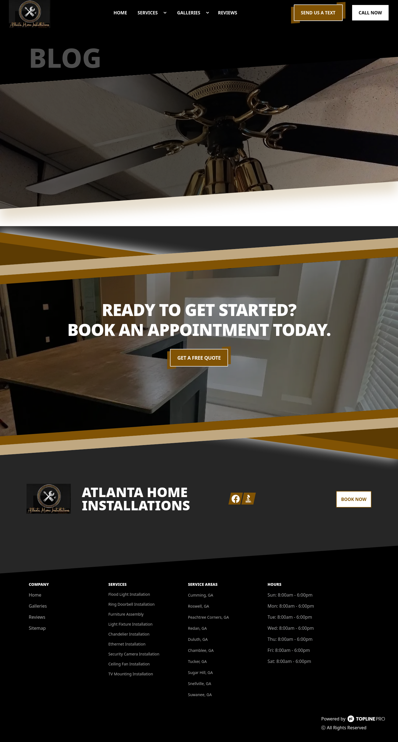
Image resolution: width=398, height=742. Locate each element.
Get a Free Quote (199, 357)
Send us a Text (318, 13)
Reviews (37, 617)
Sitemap (37, 628)
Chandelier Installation (129, 634)
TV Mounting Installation (130, 673)
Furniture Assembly (125, 614)
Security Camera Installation (133, 654)
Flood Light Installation (129, 594)
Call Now (370, 13)
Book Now (353, 499)
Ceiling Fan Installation (129, 664)
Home (35, 595)
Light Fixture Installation (130, 624)
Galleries (38, 606)
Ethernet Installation (126, 644)
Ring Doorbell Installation (131, 604)
